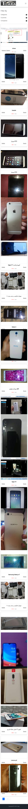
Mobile (3, 81)
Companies (14, 21)
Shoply (24, 81)
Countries (14, 17)
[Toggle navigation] (25, 3)
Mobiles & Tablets (6, 50)
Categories (14, 14)
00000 (24, 50)
